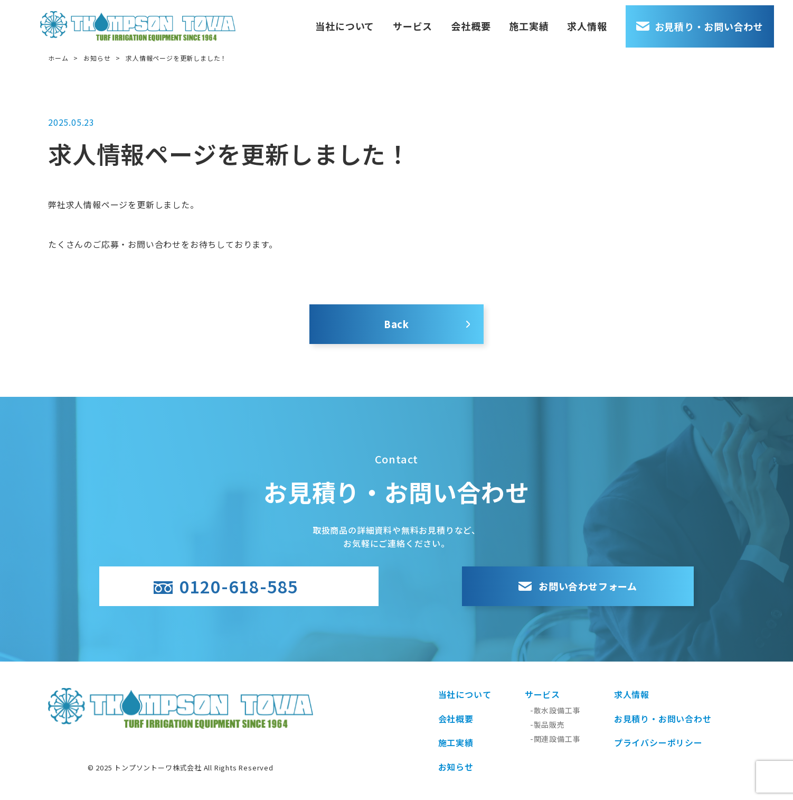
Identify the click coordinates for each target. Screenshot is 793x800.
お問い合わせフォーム (551, 586)
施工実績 (548, 21)
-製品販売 (547, 724)
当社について (363, 21)
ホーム (58, 57)
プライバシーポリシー (658, 742)
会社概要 (489, 21)
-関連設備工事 (555, 738)
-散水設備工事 (555, 710)
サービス (431, 21)
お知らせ (96, 57)
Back (396, 324)
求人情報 (606, 21)
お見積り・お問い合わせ (718, 21)
